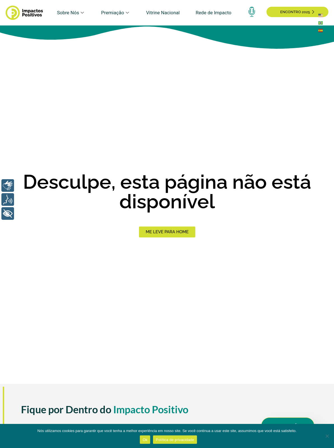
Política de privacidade (175, 440)
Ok (145, 440)
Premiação (115, 12)
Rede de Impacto (213, 12)
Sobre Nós (71, 12)
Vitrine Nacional (163, 12)
